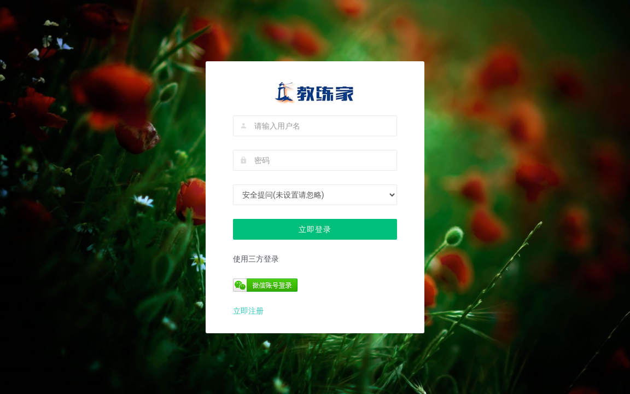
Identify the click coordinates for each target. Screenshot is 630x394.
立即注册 (248, 310)
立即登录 (315, 229)
